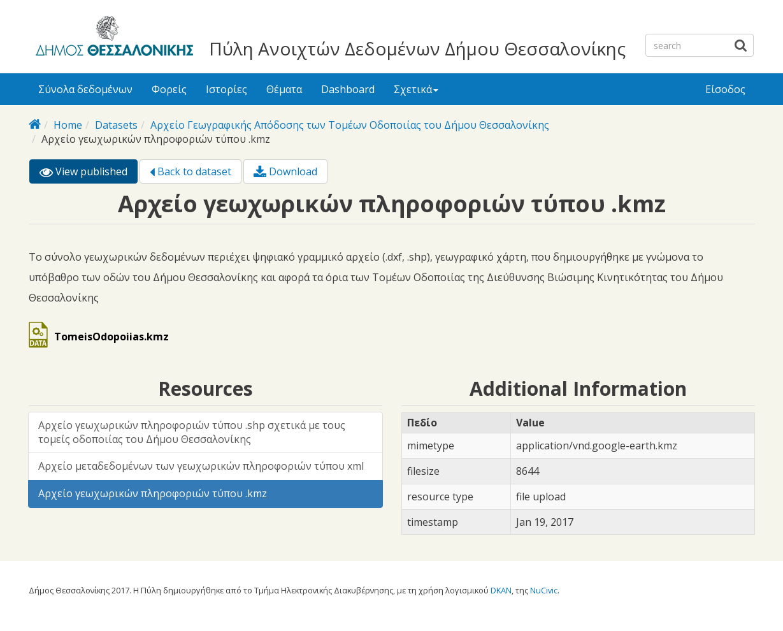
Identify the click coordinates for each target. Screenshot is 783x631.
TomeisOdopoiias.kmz (111, 337)
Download (285, 171)
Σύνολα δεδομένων (85, 89)
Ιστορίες (226, 89)
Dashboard (348, 89)
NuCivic (543, 590)
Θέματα (284, 89)
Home (68, 125)
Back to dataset (190, 171)
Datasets (116, 125)
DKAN (501, 590)
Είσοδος (725, 89)
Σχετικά (416, 89)
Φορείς (169, 89)
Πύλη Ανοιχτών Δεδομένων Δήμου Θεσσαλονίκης (417, 48)
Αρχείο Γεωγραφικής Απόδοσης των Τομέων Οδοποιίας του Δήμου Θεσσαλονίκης (349, 125)
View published (89, 174)
